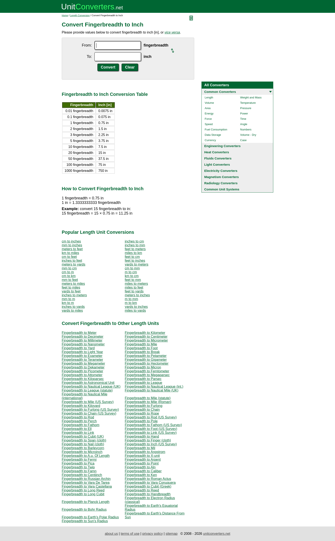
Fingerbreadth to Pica (78, 463)
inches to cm (134, 241)
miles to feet (134, 287)
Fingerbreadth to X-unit (142, 456)
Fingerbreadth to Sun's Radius (85, 521)
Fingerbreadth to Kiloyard (81, 406)
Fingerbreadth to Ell (77, 429)
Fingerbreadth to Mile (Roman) (148, 402)
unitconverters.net (216, 533)
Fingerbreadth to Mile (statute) (147, 398)
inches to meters (74, 295)
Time (243, 118)
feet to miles (71, 287)
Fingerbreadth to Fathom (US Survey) (153, 425)
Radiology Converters (221, 183)
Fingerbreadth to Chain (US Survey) (89, 413)
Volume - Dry (248, 134)
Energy (209, 113)
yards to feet (71, 291)
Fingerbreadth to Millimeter (82, 340)
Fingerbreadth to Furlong (143, 406)
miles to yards (135, 310)
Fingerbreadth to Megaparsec (147, 375)
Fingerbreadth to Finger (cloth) (148, 440)
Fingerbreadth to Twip (78, 467)
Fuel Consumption (216, 129)
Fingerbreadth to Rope (142, 413)
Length (209, 97)
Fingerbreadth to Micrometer (146, 340)
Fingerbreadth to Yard (78, 348)
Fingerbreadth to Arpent (143, 459)
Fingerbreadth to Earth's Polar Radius (90, 517)
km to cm (132, 276)
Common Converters (220, 92)
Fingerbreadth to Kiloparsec (83, 379)
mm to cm (69, 268)
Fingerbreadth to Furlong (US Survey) (90, 409)
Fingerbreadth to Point (142, 463)
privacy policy (152, 533)
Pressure (245, 108)
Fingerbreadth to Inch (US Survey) (151, 444)
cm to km (69, 276)
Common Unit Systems (221, 189)
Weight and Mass (251, 97)
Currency (210, 140)
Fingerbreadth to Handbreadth (147, 494)
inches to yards (73, 307)
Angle (243, 124)
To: (89, 56)
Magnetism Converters (221, 177)
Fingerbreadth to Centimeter (146, 336)
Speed (209, 124)
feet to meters (135, 249)
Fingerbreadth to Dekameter (83, 367)
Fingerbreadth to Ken (141, 475)
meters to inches (137, 295)
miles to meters (136, 283)
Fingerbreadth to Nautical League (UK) (91, 386)
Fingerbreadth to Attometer (82, 375)
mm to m (68, 299)
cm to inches (71, 241)
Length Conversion (80, 15)
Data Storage (213, 134)
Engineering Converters (222, 146)
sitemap (172, 533)
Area (207, 108)
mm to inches (72, 245)
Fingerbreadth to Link (78, 432)
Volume (209, 102)
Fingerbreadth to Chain (142, 409)
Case (243, 140)
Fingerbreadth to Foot (141, 348)
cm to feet (69, 257)
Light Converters (217, 164)
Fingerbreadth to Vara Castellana (87, 486)
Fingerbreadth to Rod (78, 417)
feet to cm (132, 257)
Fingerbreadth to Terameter (82, 359)
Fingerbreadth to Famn (79, 471)
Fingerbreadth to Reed (142, 490)
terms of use (130, 533)
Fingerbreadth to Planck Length (85, 502)
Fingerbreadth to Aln (140, 467)
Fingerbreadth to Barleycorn (83, 448)
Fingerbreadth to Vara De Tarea (86, 482)
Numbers (245, 129)
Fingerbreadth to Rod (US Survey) (151, 417)
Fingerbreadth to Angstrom (145, 452)
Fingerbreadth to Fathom (80, 425)
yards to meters (136, 264)
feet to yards (134, 291)
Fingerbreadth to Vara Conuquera (150, 482)
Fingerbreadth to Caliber (143, 471)
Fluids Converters (218, 158)
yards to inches (136, 307)
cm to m (68, 272)
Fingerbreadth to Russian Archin (86, 479)
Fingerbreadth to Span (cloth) (84, 440)
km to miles (70, 253)
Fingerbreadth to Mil (140, 448)
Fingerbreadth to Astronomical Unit (88, 383)
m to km (131, 303)
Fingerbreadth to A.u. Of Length (86, 456)
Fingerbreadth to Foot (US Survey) (151, 429)
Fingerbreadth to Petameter (146, 356)
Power (244, 113)
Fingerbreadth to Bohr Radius (84, 509)
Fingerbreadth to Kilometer (145, 333)
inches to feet (72, 260)
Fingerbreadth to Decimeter (82, 336)
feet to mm (133, 280)
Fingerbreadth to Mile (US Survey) (88, 402)
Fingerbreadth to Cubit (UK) (83, 436)
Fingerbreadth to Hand (142, 436)
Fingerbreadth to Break (142, 352)
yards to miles (72, 310)
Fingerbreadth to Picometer (82, 371)
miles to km (133, 253)
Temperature (248, 102)
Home (65, 15)
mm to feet (70, 280)
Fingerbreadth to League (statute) (87, 390)
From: (87, 45)
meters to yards (73, 264)
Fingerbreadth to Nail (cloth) (83, 444)
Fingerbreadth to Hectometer (147, 363)
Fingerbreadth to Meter (79, 333)
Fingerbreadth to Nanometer (83, 344)
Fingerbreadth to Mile (141, 344)
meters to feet (72, 249)
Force (208, 118)
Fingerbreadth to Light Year (82, 352)
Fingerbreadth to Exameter (82, 356)
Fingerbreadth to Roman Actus (148, 479)
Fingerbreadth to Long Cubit (83, 494)
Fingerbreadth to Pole (141, 421)
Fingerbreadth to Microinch (82, 452)
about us (111, 533)
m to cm (131, 272)
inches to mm (135, 245)
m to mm (131, 299)
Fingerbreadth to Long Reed (83, 490)
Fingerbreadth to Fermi (79, 459)
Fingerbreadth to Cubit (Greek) (148, 486)
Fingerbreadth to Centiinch (82, 475)
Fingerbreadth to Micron (143, 367)
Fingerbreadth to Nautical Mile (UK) (151, 390)
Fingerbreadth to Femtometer (147, 371)
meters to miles (73, 283)
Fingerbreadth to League (143, 383)
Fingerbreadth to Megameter (83, 363)
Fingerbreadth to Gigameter (146, 359)
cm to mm (132, 268)
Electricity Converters (220, 171)
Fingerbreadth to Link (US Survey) (151, 432)
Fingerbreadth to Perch (79, 421)
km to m (68, 303)
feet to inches (135, 260)
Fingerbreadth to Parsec (143, 379)
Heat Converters (216, 152)
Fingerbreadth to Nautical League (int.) (154, 386)
